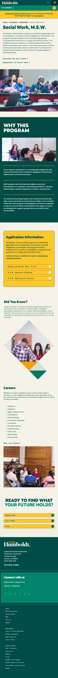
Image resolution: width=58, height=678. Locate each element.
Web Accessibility (11, 611)
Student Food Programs (13, 659)
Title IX (8, 620)
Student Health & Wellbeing (15, 662)
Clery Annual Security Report (15, 665)
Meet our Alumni (11, 443)
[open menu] (54, 2)
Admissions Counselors (14, 582)
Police (8, 657)
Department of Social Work (15, 62)
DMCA (7, 617)
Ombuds (8, 668)
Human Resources (11, 637)
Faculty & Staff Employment (15, 631)
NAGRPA (8, 622)
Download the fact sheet (14, 59)
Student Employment (12, 634)
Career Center (10, 639)
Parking (8, 654)
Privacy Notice (10, 614)
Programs (24, 22)
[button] (48, 2)
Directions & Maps (11, 565)
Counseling (9, 651)
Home (5, 22)
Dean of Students (11, 648)
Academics (7, 8)
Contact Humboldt (12, 586)
